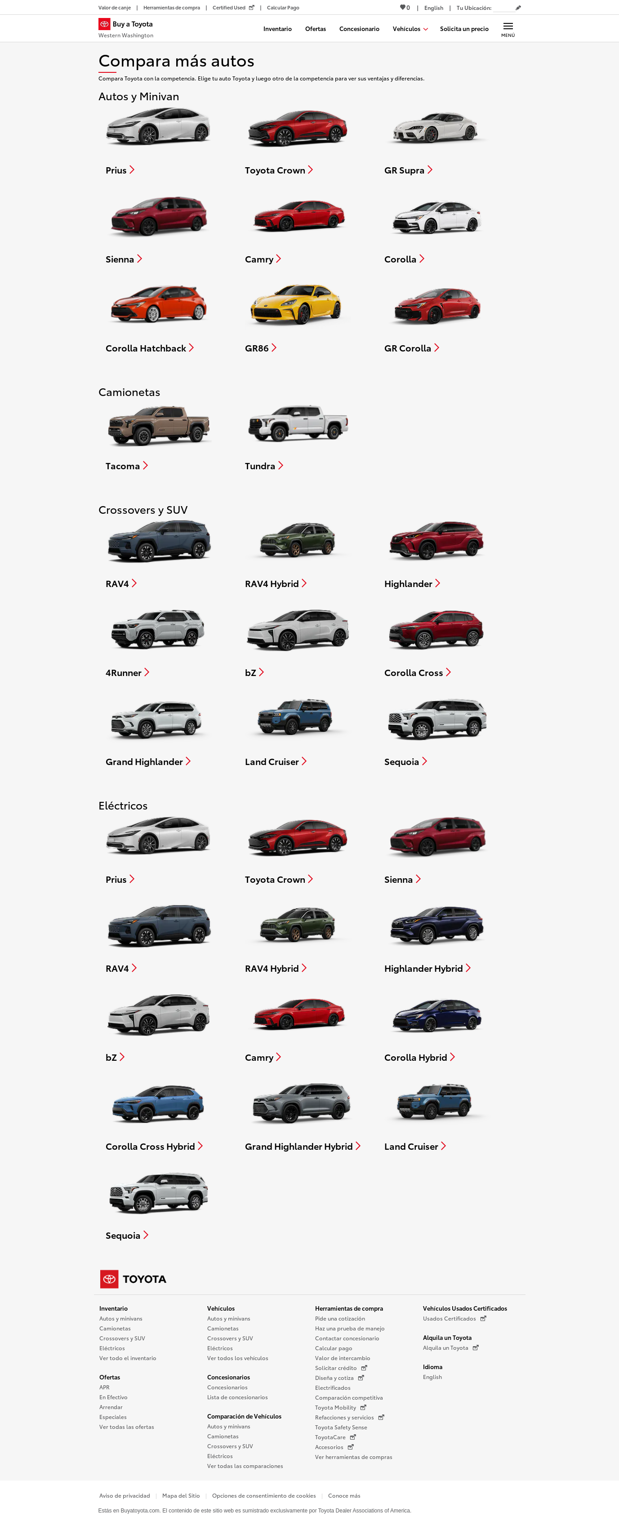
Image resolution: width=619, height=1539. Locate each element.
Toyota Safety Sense (341, 1427)
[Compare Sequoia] (437, 730)
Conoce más (344, 1495)
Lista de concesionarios (237, 1397)
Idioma (432, 1366)
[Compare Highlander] (437, 552)
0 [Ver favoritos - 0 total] (405, 7)
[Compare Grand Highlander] (158, 730)
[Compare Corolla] (437, 227)
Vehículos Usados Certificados (465, 1308)
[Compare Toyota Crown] (298, 138)
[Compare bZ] (298, 641)
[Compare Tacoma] (158, 434)
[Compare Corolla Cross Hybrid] (159, 1114)
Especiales (113, 1416)
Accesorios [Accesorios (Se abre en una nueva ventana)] (334, 1447)
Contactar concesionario (347, 1338)
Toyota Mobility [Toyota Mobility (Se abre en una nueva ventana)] (340, 1407)
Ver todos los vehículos (237, 1357)
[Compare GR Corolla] (437, 316)
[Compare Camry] (298, 227)
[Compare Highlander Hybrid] (437, 936)
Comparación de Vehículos (244, 1416)
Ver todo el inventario (127, 1357)
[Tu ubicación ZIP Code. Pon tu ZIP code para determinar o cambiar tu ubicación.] (504, 7)
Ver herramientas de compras (353, 1456)
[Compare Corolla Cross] (437, 641)
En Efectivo (113, 1397)
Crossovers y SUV (122, 1338)
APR (104, 1387)
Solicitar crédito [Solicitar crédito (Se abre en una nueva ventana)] (341, 1368)
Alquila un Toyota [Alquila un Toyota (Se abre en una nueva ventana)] (451, 1347)
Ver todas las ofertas (126, 1426)
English (432, 1376)
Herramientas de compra (349, 1308)
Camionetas (115, 1328)
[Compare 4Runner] (158, 641)
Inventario (113, 1308)
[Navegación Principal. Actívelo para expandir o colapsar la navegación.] (508, 28)
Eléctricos (112, 1348)
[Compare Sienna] (158, 227)
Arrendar (111, 1406)
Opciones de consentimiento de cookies (264, 1495)
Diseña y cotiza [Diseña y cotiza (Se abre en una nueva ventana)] (339, 1378)
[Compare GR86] (298, 316)
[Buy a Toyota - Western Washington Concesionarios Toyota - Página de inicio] (129, 29)
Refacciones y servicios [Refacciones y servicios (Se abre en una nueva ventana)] (349, 1417)
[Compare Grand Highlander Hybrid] (302, 1114)
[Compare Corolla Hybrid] (437, 1025)
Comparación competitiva (349, 1397)
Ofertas (109, 1377)
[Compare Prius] (158, 138)
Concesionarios (228, 1377)
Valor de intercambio (342, 1357)
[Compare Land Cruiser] (298, 730)
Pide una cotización (340, 1318)
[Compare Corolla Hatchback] (158, 316)
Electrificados (333, 1387)
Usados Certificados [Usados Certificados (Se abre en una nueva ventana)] (454, 1318)
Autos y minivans (121, 1318)
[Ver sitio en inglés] (434, 7)
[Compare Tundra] (298, 434)
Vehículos (221, 1308)
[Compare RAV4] (159, 552)
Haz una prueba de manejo (350, 1328)
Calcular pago (333, 1348)
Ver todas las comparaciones (245, 1465)
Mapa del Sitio (181, 1495)
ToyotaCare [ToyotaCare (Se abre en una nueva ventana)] (335, 1437)
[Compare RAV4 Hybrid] (298, 552)
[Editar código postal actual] (518, 8)
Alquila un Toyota (447, 1337)
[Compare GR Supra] (437, 138)
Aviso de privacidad (124, 1495)
